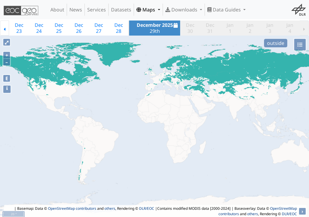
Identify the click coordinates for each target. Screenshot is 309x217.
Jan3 (269, 28)
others (109, 208)
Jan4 (289, 28)
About (57, 9)
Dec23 (19, 28)
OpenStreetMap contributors (72, 208)
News (75, 9)
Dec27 (98, 28)
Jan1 (230, 28)
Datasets (121, 9)
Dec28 (118, 28)
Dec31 (210, 28)
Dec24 (39, 28)
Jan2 (250, 28)
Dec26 (79, 28)
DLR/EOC (146, 208)
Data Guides (224, 9)
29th (158, 28)
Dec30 (190, 28)
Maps (146, 9)
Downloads (182, 9)
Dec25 (59, 28)
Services (96, 9)
